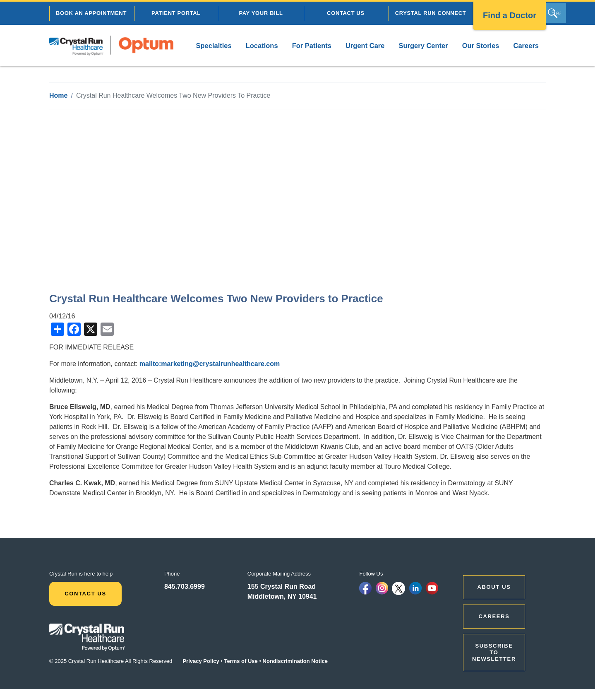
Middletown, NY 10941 (282, 596)
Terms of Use (240, 661)
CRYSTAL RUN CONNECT (430, 13)
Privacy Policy (200, 661)
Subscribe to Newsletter (494, 652)
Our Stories (480, 45)
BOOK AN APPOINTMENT (91, 13)
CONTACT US (346, 13)
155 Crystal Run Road (281, 586)
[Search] (556, 13)
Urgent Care (364, 45)
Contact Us (85, 593)
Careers (526, 45)
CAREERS (494, 616)
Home (58, 95)
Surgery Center (423, 45)
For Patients (311, 45)
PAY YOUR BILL (261, 13)
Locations (262, 45)
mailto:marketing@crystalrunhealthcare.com (209, 363)
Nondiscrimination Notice (295, 661)
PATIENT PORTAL (176, 13)
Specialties (213, 45)
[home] (111, 45)
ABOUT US (494, 587)
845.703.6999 (184, 586)
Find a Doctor (509, 15)
